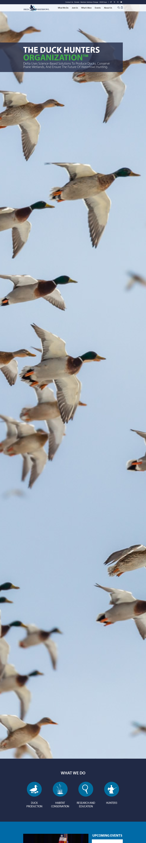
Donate (76, 2)
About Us (108, 8)
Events (98, 8)
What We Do (63, 8)
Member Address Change (89, 2)
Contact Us (69, 2)
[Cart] (122, 7)
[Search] (119, 7)
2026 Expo (103, 2)
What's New (86, 8)
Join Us (75, 8)
